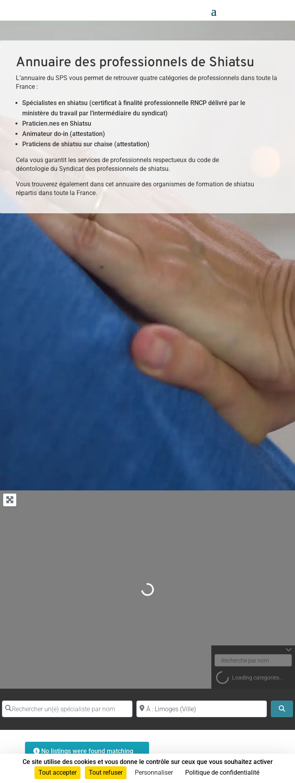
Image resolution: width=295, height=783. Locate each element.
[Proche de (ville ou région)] (201, 709)
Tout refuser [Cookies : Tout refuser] (106, 772)
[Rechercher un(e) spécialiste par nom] (67, 709)
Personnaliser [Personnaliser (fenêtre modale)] (154, 772)
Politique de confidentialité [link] (222, 772)
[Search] (282, 709)
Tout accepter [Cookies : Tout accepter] (57, 772)
